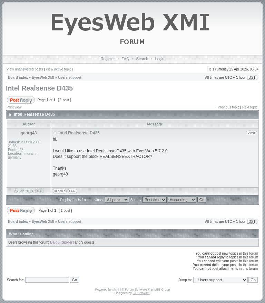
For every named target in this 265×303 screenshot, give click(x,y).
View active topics (59, 69)
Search (142, 59)
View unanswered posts (25, 69)
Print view (14, 107)
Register (108, 59)
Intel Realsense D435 (39, 88)
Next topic (249, 107)
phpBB (117, 289)
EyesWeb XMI (43, 77)
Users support (69, 77)
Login (159, 59)
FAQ (125, 59)
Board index (18, 77)
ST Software (140, 293)
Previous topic (228, 107)
